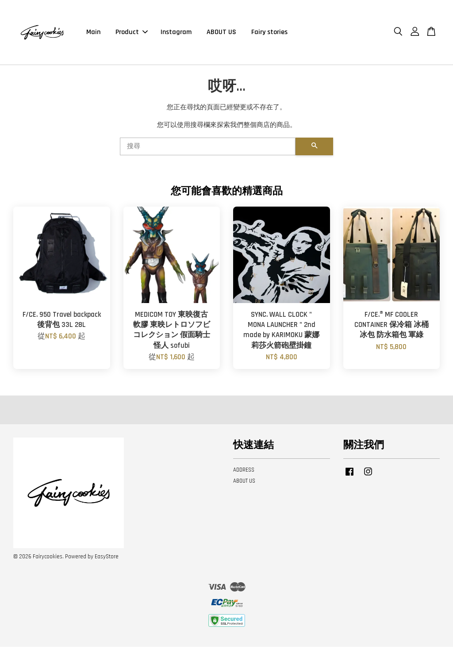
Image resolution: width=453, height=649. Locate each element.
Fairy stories (269, 33)
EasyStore (107, 558)
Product (131, 33)
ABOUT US (221, 33)
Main (93, 33)
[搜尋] (208, 148)
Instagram (176, 33)
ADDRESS (243, 472)
